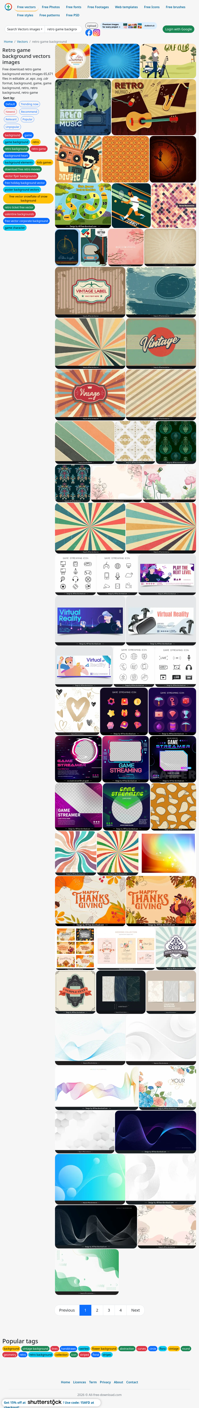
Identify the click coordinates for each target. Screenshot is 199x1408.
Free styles (25, 15)
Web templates (126, 7)
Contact (132, 1382)
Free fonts (73, 7)
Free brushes (175, 7)
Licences (79, 1382)
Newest (10, 112)
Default (10, 104)
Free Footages (98, 7)
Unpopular (12, 127)
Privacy (105, 1382)
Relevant (11, 119)
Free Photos (51, 7)
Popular (27, 119)
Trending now (29, 104)
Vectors (22, 41)
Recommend (29, 112)
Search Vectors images (23, 29)
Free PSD (72, 15)
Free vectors (26, 7)
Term (93, 1382)
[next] (136, 1310)
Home (8, 41)
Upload (91, 26)
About (118, 1382)
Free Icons (152, 7)
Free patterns (49, 15)
